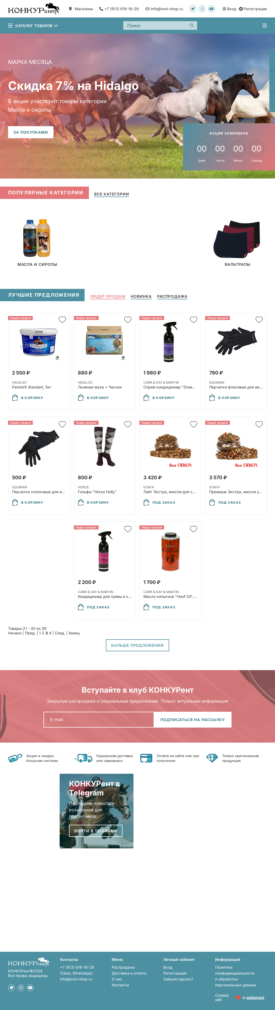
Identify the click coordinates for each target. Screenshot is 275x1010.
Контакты (120, 985)
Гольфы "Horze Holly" (97, 491)
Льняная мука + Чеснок (100, 387)
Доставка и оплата (129, 973)
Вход (167, 967)
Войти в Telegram (95, 831)
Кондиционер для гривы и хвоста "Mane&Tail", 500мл (127, 596)
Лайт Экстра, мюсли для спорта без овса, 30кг (187, 491)
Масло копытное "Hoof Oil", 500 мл (175, 596)
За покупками (30, 132)
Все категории (111, 194)
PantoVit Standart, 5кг (31, 387)
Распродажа (123, 967)
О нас (117, 979)
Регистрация (175, 973)
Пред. (30, 633)
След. (60, 633)
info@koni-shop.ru (76, 979)
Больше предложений (137, 645)
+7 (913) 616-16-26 (121, 8)
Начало (14, 633)
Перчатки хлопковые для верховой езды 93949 (56, 491)
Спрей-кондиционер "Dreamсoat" (174, 387)
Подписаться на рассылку (192, 719)
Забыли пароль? (178, 979)
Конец (74, 633)
